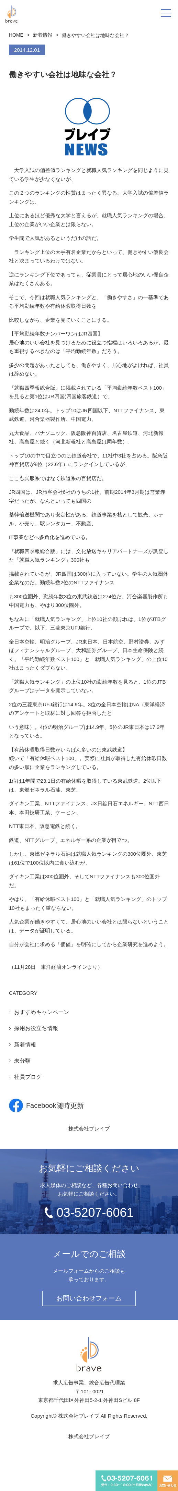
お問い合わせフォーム (89, 1298)
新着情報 (42, 35)
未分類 (22, 1061)
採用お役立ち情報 (36, 1028)
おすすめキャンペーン (41, 1012)
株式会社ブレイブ (89, 1129)
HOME (16, 35)
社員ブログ (28, 1077)
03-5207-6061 (94, 1213)
